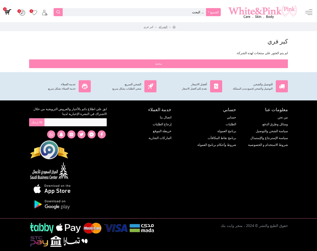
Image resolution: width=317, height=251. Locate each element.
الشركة (163, 27)
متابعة (158, 63)
